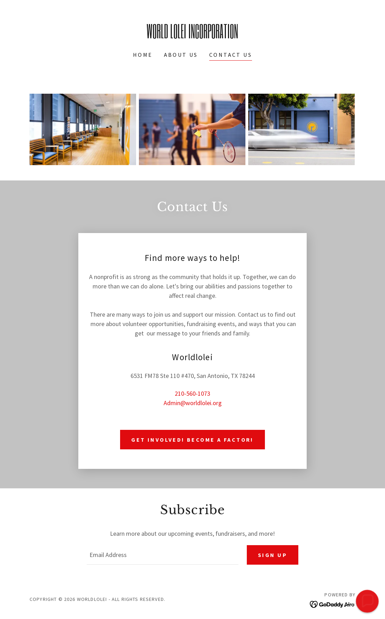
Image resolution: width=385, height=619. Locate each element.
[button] (367, 601)
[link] (192, 36)
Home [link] (143, 54)
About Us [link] (181, 54)
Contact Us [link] (230, 54)
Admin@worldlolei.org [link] (193, 403)
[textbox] (162, 555)
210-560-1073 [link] (192, 393)
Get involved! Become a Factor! (192, 439)
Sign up (272, 554)
